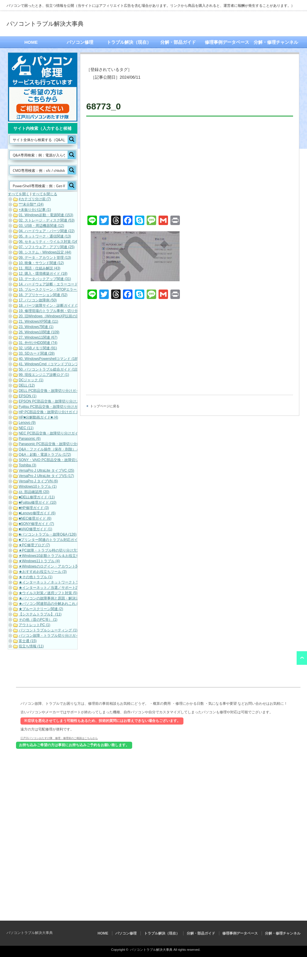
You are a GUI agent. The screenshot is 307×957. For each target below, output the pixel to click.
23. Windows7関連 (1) (36, 327)
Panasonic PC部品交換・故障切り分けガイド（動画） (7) (65, 444)
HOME (31, 42)
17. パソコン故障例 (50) (38, 300)
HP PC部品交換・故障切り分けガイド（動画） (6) (59, 412)
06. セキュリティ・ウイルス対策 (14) (48, 242)
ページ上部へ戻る (302, 658)
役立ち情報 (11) (31, 646)
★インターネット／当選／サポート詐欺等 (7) (55, 588)
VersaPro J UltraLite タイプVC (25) (46, 470)
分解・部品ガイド (178, 42)
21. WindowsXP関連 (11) (38, 321)
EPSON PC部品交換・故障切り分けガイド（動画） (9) (62, 401)
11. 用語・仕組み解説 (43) (39, 268)
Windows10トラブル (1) (38, 486)
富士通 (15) (28, 641)
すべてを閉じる (44, 194)
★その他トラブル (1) (35, 577)
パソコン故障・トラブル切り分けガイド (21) (54, 635)
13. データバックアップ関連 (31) (45, 279)
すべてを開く (18, 194)
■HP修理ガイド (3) (34, 508)
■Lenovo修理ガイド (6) (37, 513)
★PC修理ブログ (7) (34, 545)
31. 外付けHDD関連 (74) (38, 343)
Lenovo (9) (27, 423)
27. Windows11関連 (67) (38, 337)
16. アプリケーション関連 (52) (43, 295)
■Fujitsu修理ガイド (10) (37, 502)
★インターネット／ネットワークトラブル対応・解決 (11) (65, 582)
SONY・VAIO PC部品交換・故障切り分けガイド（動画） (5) (67, 460)
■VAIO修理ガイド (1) (35, 529)
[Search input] (39, 139)
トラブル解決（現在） (129, 42)
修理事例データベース (227, 42)
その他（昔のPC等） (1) (38, 619)
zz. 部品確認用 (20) (34, 492)
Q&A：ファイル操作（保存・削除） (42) (51, 449)
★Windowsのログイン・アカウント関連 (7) (53, 566)
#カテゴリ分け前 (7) (35, 199)
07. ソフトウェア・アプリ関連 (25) (47, 247)
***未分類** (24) (31, 204)
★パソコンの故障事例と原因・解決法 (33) (53, 598)
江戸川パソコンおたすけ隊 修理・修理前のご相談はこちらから (59, 737)
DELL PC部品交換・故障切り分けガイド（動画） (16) (62, 391)
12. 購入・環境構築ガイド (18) (43, 273)
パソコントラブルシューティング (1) (48, 630)
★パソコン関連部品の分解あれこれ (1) (50, 604)
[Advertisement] (189, 166)
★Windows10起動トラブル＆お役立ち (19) (53, 556)
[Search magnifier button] (72, 139)
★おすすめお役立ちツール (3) (43, 572)
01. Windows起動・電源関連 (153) (46, 215)
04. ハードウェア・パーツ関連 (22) (47, 231)
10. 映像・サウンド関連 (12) (41, 263)
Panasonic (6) (30, 439)
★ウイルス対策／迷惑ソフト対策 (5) (48, 593)
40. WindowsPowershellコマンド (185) (49, 359)
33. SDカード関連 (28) (37, 353)
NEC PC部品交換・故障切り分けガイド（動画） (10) (61, 433)
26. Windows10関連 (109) (39, 332)
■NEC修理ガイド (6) (35, 518)
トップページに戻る (104, 406)
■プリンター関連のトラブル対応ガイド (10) (54, 540)
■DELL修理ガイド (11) (37, 497)
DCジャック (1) (31, 380)
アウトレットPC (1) (34, 625)
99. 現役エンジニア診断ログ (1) (44, 375)
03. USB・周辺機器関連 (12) (41, 226)
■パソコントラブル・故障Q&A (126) (47, 534)
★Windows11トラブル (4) (39, 561)
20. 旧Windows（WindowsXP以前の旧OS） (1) (56, 316)
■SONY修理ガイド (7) (36, 524)
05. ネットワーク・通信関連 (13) (45, 236)
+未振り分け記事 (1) (35, 210)
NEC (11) (26, 428)
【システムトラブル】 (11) (40, 614)
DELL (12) (27, 385)
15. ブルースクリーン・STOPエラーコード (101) (58, 289)
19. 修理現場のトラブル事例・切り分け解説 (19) (57, 311)
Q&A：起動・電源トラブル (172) (45, 454)
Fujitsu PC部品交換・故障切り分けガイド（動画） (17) (62, 407)
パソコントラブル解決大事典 (45, 23)
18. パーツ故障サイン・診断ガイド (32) (50, 305)
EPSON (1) (27, 396)
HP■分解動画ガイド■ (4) (38, 417)
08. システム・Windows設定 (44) (45, 252)
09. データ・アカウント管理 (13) (45, 258)
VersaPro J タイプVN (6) (38, 481)
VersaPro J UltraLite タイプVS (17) (46, 476)
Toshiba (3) (27, 465)
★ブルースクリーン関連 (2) (41, 609)
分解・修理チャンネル (276, 42)
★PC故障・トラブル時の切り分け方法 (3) (52, 550)
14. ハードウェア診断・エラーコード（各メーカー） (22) (64, 284)
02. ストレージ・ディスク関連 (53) (47, 220)
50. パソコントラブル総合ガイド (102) (49, 369)
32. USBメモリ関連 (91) (38, 348)
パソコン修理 (80, 42)
